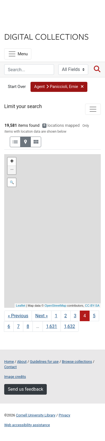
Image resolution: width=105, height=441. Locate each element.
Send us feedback (25, 389)
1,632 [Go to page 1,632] (69, 326)
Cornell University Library (35, 415)
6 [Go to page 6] (9, 326)
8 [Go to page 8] (28, 326)
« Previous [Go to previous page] (18, 315)
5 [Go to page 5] (94, 315)
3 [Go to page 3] (75, 315)
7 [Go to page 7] (18, 326)
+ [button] (12, 162)
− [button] (12, 170)
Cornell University (32, 10)
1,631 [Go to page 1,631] (51, 326)
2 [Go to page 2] (65, 315)
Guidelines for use (44, 361)
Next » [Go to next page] (41, 315)
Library (21, 25)
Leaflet (20, 305)
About (22, 361)
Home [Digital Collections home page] (9, 361)
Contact (10, 367)
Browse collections (77, 361)
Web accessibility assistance (27, 425)
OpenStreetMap (55, 305)
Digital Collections (46, 36)
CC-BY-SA (92, 305)
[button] (59, 87)
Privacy (64, 415)
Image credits (15, 377)
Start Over (17, 86)
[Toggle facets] (93, 109)
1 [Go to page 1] (56, 315)
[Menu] (17, 53)
